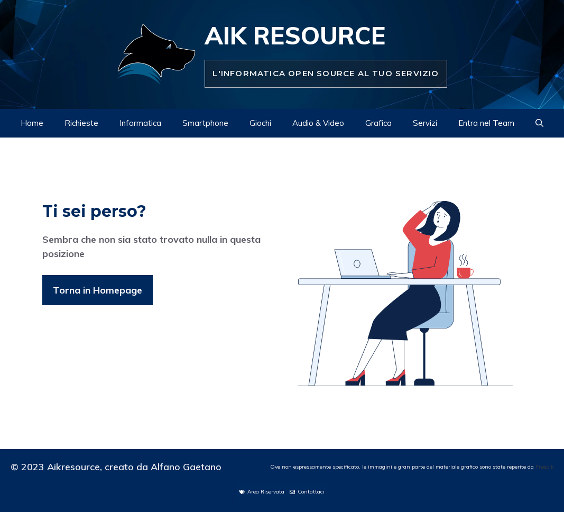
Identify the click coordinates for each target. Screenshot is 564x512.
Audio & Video (318, 123)
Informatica (140, 123)
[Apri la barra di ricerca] (539, 123)
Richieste (81, 123)
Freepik (544, 466)
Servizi (425, 123)
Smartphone (205, 123)
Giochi (260, 123)
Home (32, 123)
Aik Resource (295, 35)
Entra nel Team (486, 123)
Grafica (378, 123)
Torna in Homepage (97, 290)
